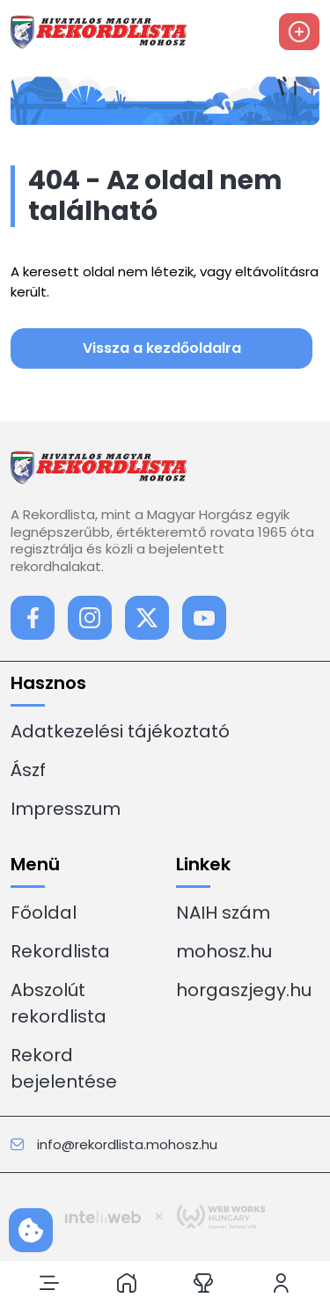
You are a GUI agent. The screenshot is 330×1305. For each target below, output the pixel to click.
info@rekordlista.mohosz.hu (114, 1144)
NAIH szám (223, 912)
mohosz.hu (224, 951)
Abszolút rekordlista (58, 1003)
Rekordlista (60, 951)
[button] (49, 1283)
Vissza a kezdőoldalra (162, 348)
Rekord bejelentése (64, 1068)
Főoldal (44, 912)
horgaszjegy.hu (244, 990)
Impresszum (66, 808)
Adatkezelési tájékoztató (120, 731)
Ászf (28, 770)
